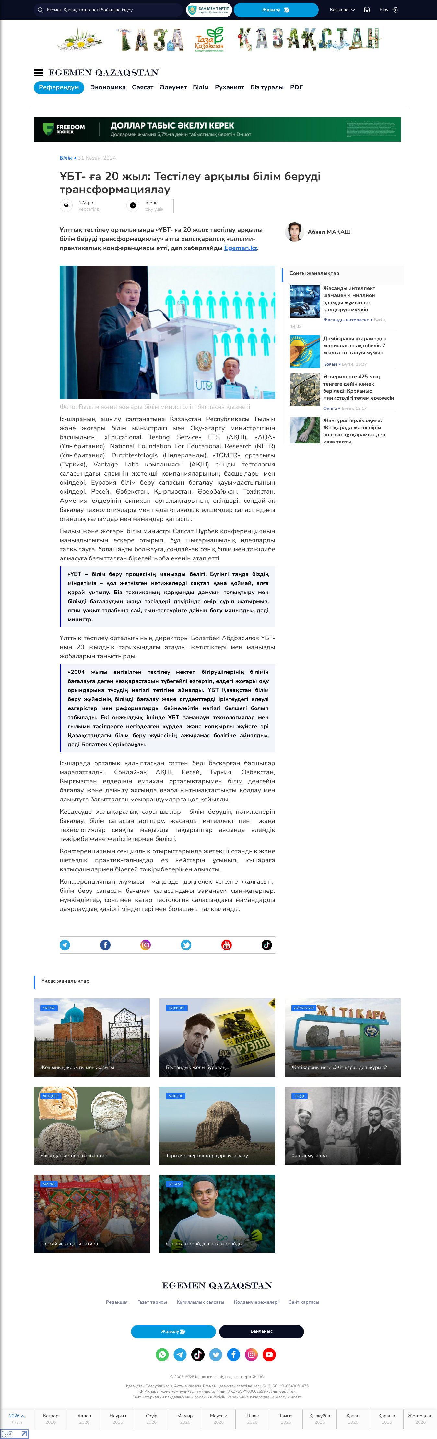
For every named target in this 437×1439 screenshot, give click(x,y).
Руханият (229, 87)
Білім (201, 87)
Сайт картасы (304, 1302)
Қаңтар (50, 1419)
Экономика (108, 87)
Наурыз (117, 1419)
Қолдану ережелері (256, 1302)
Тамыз (286, 1419)
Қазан (353, 1419)
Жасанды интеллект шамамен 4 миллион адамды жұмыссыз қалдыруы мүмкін (349, 299)
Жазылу (276, 9)
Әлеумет (173, 87)
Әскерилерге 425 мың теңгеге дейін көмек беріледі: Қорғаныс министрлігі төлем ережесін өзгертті (358, 391)
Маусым (218, 1419)
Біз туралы (267, 87)
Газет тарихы (152, 1302)
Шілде (252, 1419)
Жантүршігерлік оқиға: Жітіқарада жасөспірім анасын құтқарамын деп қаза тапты (354, 431)
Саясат (142, 87)
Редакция (117, 1302)
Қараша (386, 1419)
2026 (17, 1419)
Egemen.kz (240, 248)
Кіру (389, 10)
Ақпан (84, 1419)
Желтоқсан (420, 1419)
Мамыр (184, 1419)
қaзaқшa (343, 10)
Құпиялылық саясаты (200, 1302)
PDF (296, 87)
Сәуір (151, 1419)
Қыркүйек (319, 1419)
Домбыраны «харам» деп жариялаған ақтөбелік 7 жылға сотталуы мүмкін (355, 345)
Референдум (59, 87)
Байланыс (262, 1331)
